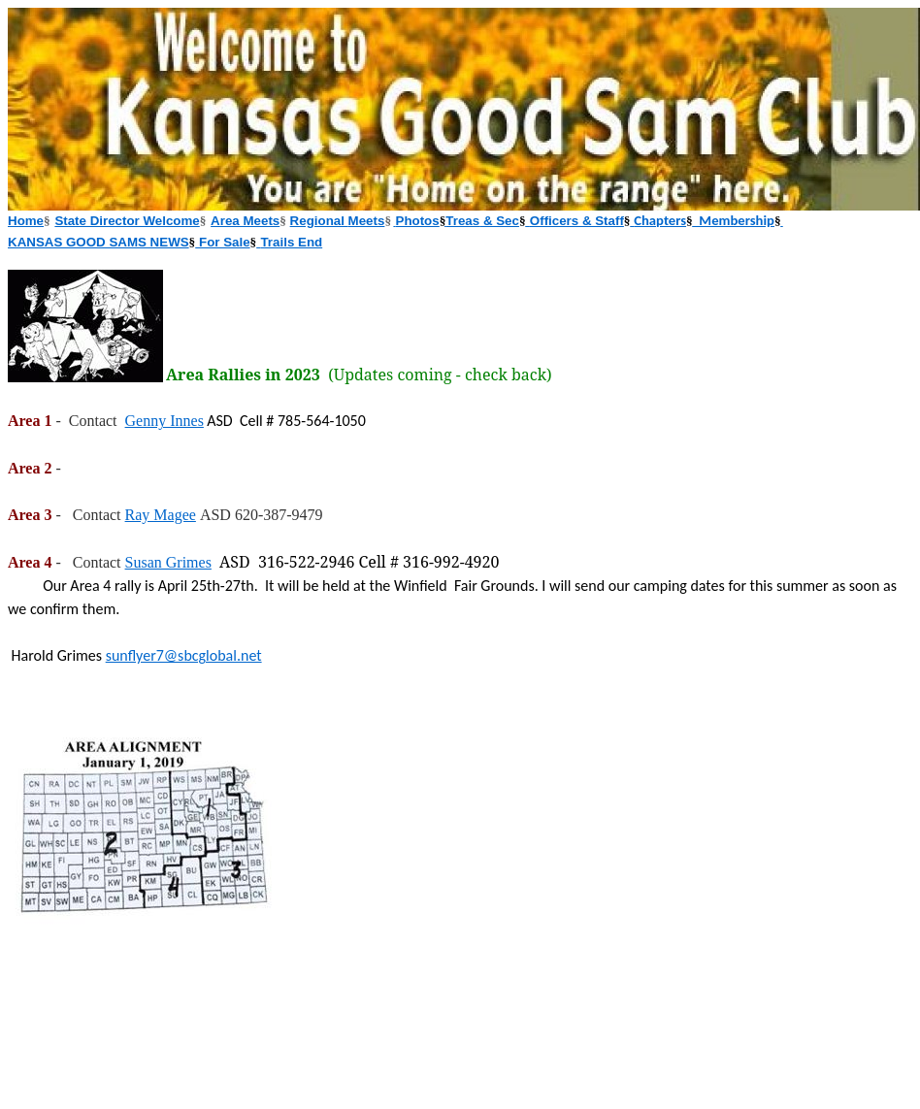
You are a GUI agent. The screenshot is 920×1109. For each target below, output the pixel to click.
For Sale (222, 242)
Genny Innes (164, 420)
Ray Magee (160, 514)
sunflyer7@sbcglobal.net (184, 655)
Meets (366, 220)
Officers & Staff (577, 220)
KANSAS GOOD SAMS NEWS (98, 242)
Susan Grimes (168, 562)
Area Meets (245, 220)
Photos (418, 220)
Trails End (291, 242)
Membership (733, 220)
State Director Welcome (126, 220)
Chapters (660, 220)
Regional (319, 220)
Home (26, 220)
